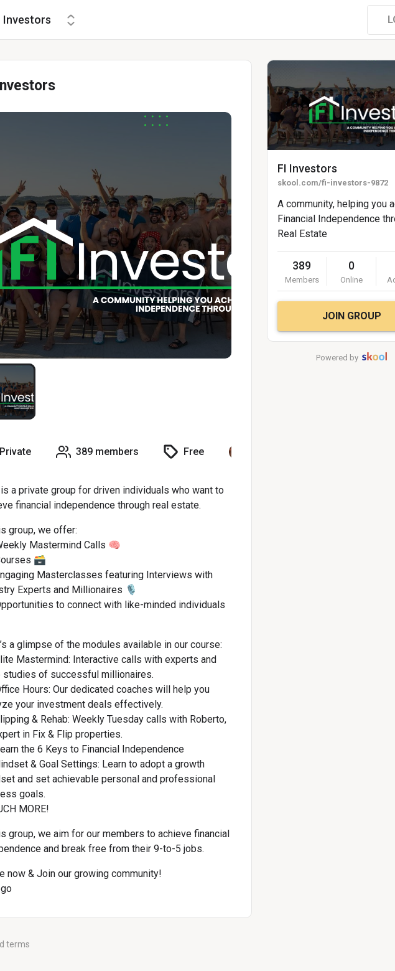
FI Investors (307, 168)
